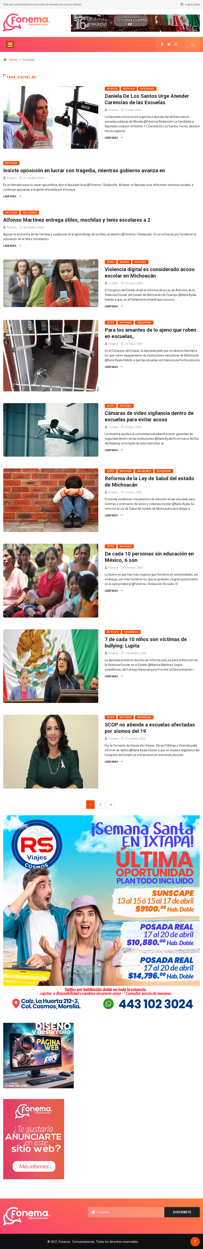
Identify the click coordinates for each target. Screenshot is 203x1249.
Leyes (110, 261)
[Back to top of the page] (195, 1241)
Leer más (114, 137)
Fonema (113, 109)
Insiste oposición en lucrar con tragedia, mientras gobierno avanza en (84, 170)
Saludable (30, 212)
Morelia (112, 88)
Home (13, 59)
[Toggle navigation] (10, 44)
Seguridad (147, 88)
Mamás (124, 261)
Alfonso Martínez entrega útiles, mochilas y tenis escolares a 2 (76, 220)
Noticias (129, 88)
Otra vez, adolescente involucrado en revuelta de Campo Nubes (42, 4)
